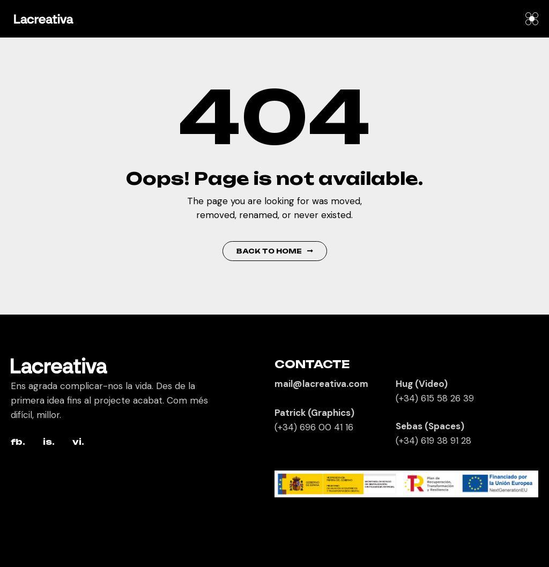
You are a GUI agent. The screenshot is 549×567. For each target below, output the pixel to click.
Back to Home (274, 251)
